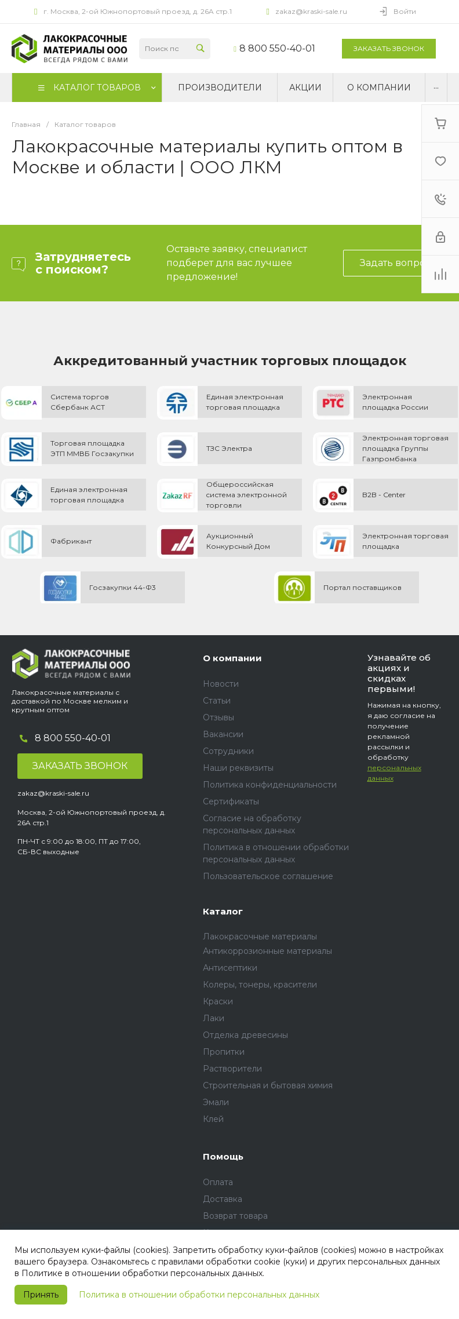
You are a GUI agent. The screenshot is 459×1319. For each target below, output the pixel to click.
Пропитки (224, 1052)
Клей (213, 1119)
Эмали (216, 1102)
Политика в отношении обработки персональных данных (199, 1294)
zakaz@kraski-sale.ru (311, 11)
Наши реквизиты (238, 768)
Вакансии (223, 734)
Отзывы (218, 717)
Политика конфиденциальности (270, 784)
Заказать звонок (389, 48)
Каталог (223, 911)
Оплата (218, 1182)
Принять (41, 1294)
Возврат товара (235, 1216)
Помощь (223, 1156)
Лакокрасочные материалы (260, 936)
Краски (218, 1001)
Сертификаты (231, 801)
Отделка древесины (245, 1035)
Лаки (213, 1018)
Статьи (217, 700)
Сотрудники (228, 751)
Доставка (222, 1199)
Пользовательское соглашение (268, 876)
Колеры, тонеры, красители (260, 984)
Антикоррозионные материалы (267, 951)
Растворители (232, 1068)
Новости (221, 684)
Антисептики (230, 968)
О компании (232, 658)
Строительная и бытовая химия (268, 1085)
